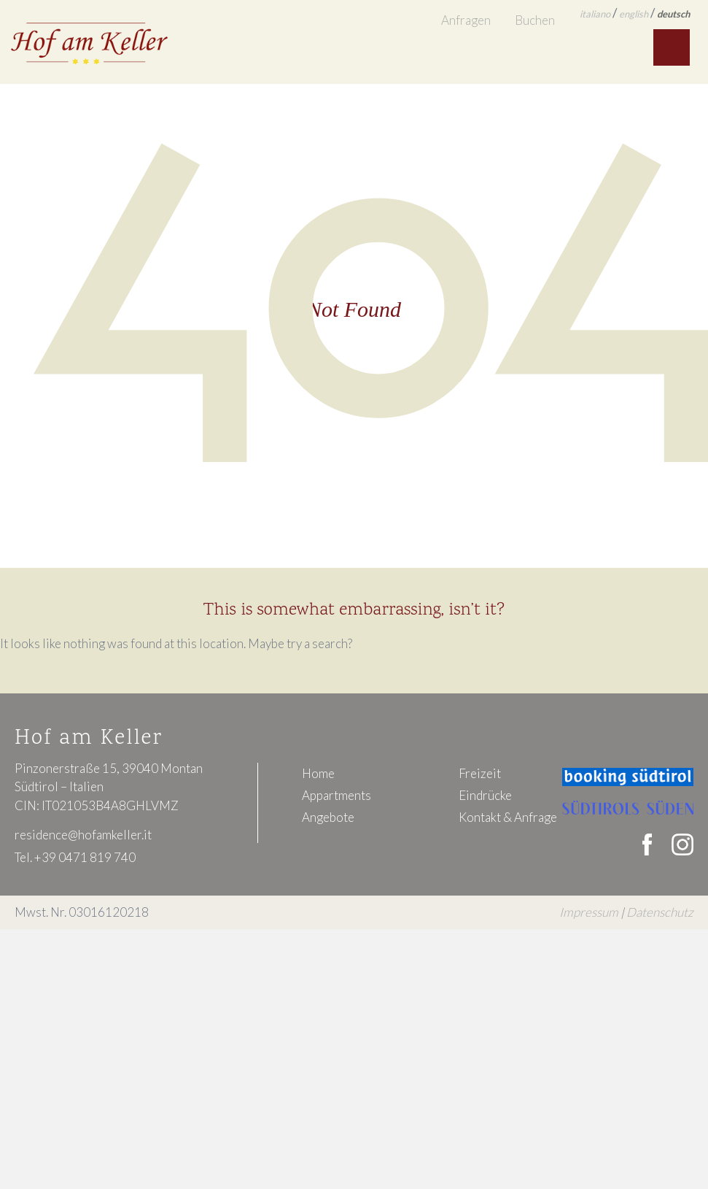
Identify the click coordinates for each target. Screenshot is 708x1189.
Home (318, 773)
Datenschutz (659, 912)
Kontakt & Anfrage (508, 817)
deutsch (673, 14)
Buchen (535, 20)
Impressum (588, 912)
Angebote (328, 817)
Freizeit (480, 773)
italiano (595, 14)
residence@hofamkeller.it (83, 834)
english (633, 14)
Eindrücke (485, 795)
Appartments (336, 795)
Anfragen (466, 20)
